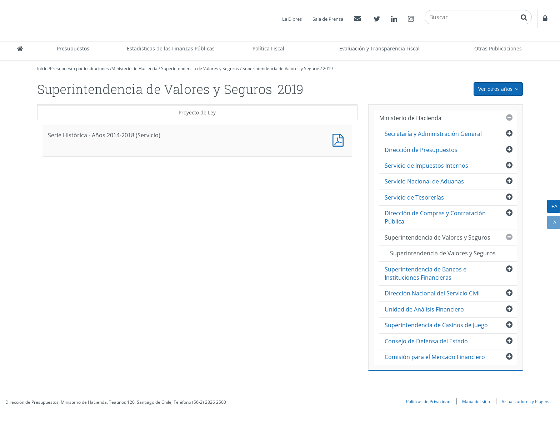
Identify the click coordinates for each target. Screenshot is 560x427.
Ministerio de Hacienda (134, 68)
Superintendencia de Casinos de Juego (436, 325)
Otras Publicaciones (498, 48)
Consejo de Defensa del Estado (426, 341)
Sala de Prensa (327, 19)
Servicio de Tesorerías (414, 197)
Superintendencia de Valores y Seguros (200, 68)
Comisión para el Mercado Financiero (435, 357)
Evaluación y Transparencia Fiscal (379, 48)
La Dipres (292, 19)
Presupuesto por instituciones (79, 68)
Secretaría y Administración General (433, 134)
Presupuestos (73, 48)
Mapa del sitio (476, 401)
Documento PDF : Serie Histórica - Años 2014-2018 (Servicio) (339, 139)
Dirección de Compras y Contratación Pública (435, 217)
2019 (328, 68)
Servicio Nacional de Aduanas (424, 181)
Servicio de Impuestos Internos (426, 166)
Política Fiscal (268, 48)
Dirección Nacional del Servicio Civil (432, 293)
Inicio (42, 68)
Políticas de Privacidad (428, 401)
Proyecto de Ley (197, 112)
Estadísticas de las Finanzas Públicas (171, 48)
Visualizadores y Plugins (525, 401)
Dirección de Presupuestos (421, 150)
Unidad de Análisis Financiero (424, 309)
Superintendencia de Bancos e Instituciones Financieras (425, 273)
